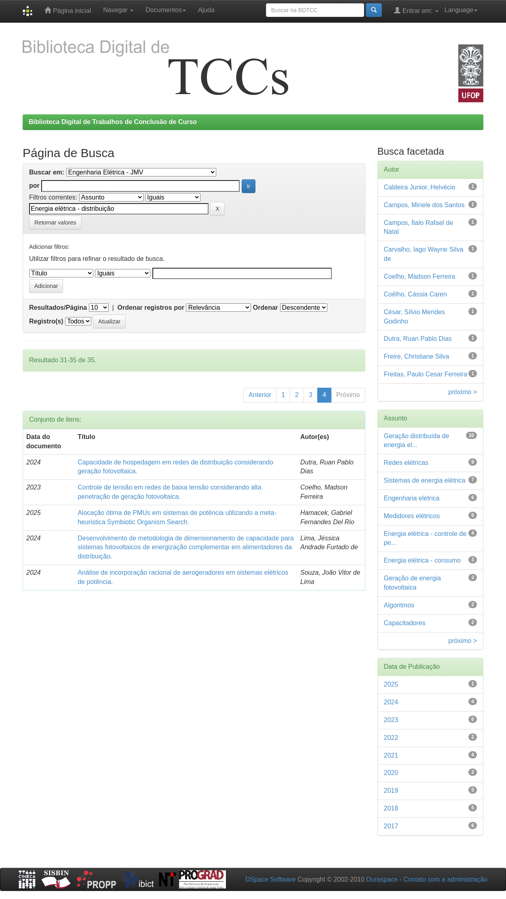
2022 (391, 737)
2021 (391, 755)
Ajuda (206, 9)
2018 (391, 808)
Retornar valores (55, 222)
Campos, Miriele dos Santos (424, 205)
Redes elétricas (406, 462)
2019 (391, 790)
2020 (391, 772)
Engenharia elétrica (412, 498)
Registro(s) (46, 321)
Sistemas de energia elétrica (425, 480)
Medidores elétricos (412, 516)
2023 (391, 719)
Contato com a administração (445, 879)
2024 (391, 702)
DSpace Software (270, 879)
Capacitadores (405, 623)
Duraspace (381, 879)
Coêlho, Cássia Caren (415, 294)
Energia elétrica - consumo (422, 560)
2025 (391, 684)
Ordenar (265, 307)
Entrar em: (416, 10)
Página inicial (67, 10)
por (34, 185)
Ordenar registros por (151, 307)
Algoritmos (399, 605)
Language (461, 9)
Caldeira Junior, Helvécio (419, 187)
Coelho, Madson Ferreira (419, 276)
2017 (391, 826)
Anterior (260, 394)
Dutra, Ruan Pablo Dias (418, 338)
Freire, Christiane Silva (416, 356)
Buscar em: (46, 172)
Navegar (118, 9)
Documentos (165, 9)
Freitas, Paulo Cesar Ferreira (425, 374)
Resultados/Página (58, 307)
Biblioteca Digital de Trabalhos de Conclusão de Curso (113, 121)
